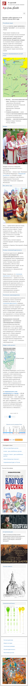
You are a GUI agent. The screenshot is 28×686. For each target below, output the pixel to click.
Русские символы (7, 566)
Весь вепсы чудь (7, 185)
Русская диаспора (8, 640)
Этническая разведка (9, 646)
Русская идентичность (9, 649)
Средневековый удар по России (11, 462)
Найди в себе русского (9, 345)
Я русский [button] (6, 439)
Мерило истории (8, 643)
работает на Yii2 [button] (18, 439)
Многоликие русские (9, 652)
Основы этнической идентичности (12, 250)
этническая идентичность (10, 303)
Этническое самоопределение (11, 295)
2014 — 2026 (12, 439)
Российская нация (8, 23)
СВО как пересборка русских (10, 448)
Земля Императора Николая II (11, 459)
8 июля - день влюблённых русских (12, 451)
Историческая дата (8, 531)
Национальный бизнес (9, 603)
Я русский (12, 2)
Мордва (5, 126)
